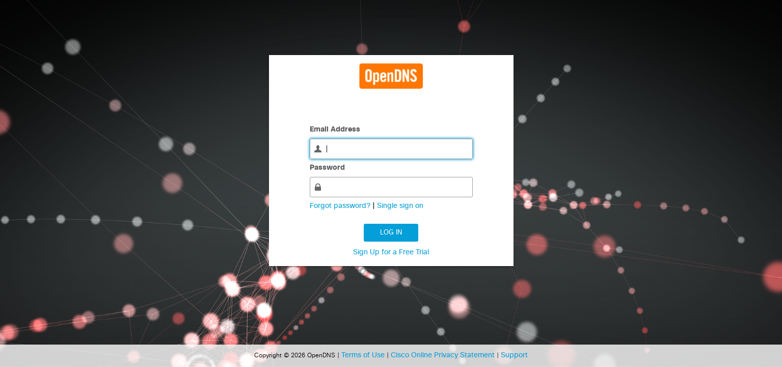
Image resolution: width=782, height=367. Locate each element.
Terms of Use (364, 355)
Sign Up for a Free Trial (391, 252)
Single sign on (400, 205)
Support (514, 355)
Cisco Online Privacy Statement (444, 355)
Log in (391, 232)
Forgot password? (341, 205)
